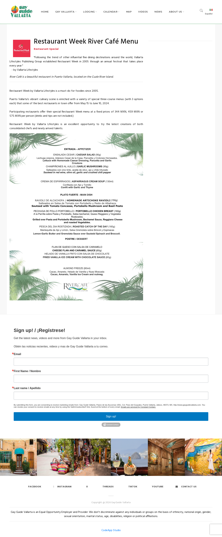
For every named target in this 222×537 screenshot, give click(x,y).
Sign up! (111, 416)
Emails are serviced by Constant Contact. (138, 407)
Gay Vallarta (65, 11)
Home (45, 11)
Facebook (34, 487)
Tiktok (132, 487)
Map (129, 11)
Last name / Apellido (27, 388)
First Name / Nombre (27, 371)
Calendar (110, 11)
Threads (108, 487)
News (158, 11)
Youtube (157, 487)
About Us (175, 11)
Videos (143, 11)
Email (17, 354)
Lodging (89, 11)
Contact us (186, 487)
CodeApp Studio (111, 530)
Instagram (62, 487)
